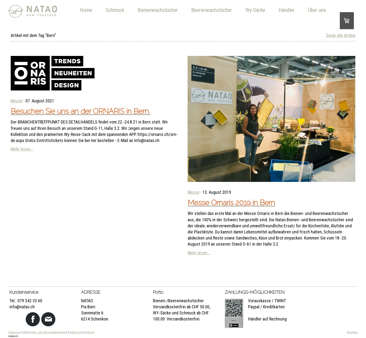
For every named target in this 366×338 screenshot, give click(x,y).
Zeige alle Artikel (340, 35)
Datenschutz (76, 332)
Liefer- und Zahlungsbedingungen (48, 332)
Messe (17, 100)
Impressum (14, 332)
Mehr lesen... (22, 148)
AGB (25, 332)
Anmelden (352, 332)
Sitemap (90, 332)
